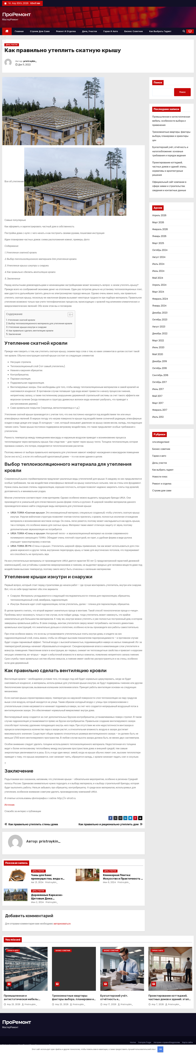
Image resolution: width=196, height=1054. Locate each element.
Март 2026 (158, 222)
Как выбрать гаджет (160, 31)
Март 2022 (158, 340)
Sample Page (144, 1042)
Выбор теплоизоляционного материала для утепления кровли (40, 323)
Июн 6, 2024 (109, 882)
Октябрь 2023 (159, 319)
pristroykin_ (30, 61)
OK (160, 1049)
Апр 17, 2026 (110, 1004)
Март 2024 (158, 291)
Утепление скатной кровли (21, 319)
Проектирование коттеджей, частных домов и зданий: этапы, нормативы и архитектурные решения (170, 1001)
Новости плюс (159, 476)
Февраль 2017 (159, 410)
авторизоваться (62, 923)
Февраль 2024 (160, 298)
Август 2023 (158, 326)
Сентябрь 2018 (160, 375)
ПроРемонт (16, 14)
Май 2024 (157, 278)
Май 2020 (157, 354)
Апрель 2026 (159, 215)
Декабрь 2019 (159, 361)
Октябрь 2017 (159, 382)
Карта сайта (187, 1042)
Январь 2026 (159, 236)
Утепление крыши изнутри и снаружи (27, 327)
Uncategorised (160, 442)
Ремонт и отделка (66, 31)
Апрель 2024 (159, 285)
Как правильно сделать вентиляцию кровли (31, 330)
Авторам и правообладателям (167, 1042)
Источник (9, 804)
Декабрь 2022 (159, 333)
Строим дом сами (40, 31)
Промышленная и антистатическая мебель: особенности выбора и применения (171, 121)
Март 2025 (158, 243)
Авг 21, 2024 (37, 882)
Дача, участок (89, 31)
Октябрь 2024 (160, 250)
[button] (184, 31)
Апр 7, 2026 (158, 1004)
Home (133, 1042)
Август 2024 (158, 257)
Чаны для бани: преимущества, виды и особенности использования (50, 879)
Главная (19, 31)
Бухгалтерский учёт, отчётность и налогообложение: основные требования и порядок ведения (170, 151)
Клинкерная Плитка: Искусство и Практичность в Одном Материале (123, 879)
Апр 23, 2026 (14, 1004)
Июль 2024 (158, 264)
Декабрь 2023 (159, 312)
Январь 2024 (159, 305)
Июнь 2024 (158, 271)
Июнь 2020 (158, 347)
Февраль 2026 (160, 229)
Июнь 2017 (158, 389)
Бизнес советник (133, 31)
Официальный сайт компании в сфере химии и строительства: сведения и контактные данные (169, 186)
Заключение (14, 334)
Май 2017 (157, 396)
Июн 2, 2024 (37, 902)
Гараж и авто (110, 31)
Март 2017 (157, 403)
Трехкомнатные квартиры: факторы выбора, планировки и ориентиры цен (171, 136)
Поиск (158, 82)
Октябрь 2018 (159, 368)
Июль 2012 (158, 417)
